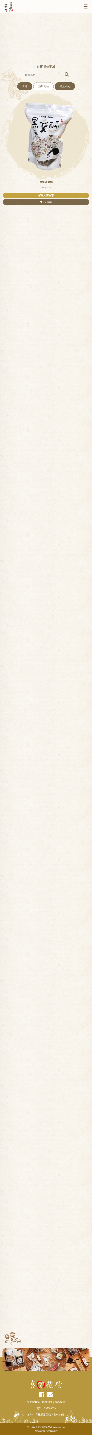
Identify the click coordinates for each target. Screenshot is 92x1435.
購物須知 (47, 1402)
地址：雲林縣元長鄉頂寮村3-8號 (46, 1414)
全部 (24, 86)
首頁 (40, 66)
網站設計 (38, 1431)
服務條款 (60, 1402)
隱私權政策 (33, 1402)
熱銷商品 (43, 86)
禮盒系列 (65, 86)
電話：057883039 (46, 1408)
